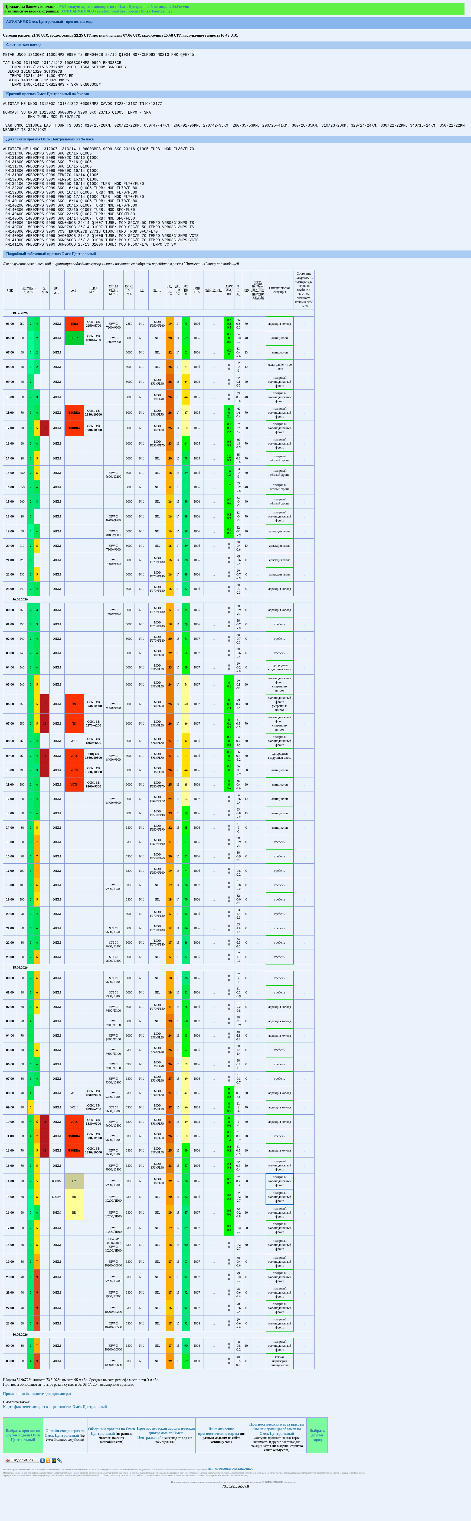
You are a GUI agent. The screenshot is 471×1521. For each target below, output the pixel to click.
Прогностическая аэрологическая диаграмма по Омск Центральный (166, 1463)
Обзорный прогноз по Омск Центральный (111, 1461)
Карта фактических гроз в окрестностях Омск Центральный (55, 1437)
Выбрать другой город (317, 1465)
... (213, 354)
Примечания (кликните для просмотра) (37, 1424)
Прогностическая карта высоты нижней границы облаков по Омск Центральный (276, 1459)
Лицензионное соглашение (230, 1499)
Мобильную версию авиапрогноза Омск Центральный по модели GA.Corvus (124, 6)
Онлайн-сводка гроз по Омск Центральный (65, 1463)
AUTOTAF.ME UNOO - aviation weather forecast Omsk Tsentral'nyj (116, 11)
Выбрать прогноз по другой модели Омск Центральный (22, 1465)
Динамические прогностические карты (218, 1461)
